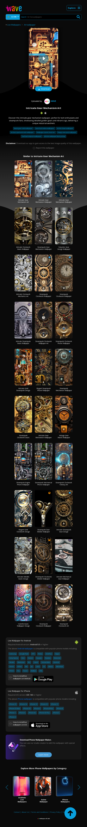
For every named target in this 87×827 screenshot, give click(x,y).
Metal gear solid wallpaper (23, 128)
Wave (50, 101)
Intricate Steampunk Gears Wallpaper (23, 342)
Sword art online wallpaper (44, 128)
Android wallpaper (25, 648)
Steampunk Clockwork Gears (23, 436)
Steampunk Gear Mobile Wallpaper (43, 531)
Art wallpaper (29, 25)
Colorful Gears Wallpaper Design (23, 625)
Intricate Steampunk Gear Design (63, 531)
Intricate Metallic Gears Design (23, 578)
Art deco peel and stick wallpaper (22, 132)
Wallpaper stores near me (46, 132)
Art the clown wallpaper (65, 128)
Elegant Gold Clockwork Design (23, 531)
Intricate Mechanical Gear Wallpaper (63, 578)
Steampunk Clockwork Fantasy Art (64, 483)
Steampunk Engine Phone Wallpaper (23, 483)
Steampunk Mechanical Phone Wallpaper (43, 483)
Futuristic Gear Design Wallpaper (63, 248)
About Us (25, 812)
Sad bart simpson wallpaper (32, 136)
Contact (17, 812)
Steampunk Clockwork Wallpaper (43, 295)
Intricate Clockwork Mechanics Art (23, 295)
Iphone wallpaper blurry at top (54, 136)
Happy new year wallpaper (67, 132)
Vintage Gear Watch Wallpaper (64, 436)
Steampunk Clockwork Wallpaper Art (43, 342)
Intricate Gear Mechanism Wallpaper (43, 201)
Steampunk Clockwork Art (64, 625)
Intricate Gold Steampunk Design (23, 389)
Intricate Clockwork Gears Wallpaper (23, 248)
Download (43, 89)
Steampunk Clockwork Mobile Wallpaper (43, 578)
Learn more (43, 755)
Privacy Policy (55, 812)
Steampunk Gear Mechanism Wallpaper (43, 248)
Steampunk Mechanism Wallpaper (64, 389)
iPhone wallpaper (24, 699)
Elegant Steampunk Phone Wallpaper (43, 389)
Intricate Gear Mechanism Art (23, 201)
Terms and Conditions (39, 812)
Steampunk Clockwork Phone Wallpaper (64, 342)
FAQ (64, 812)
